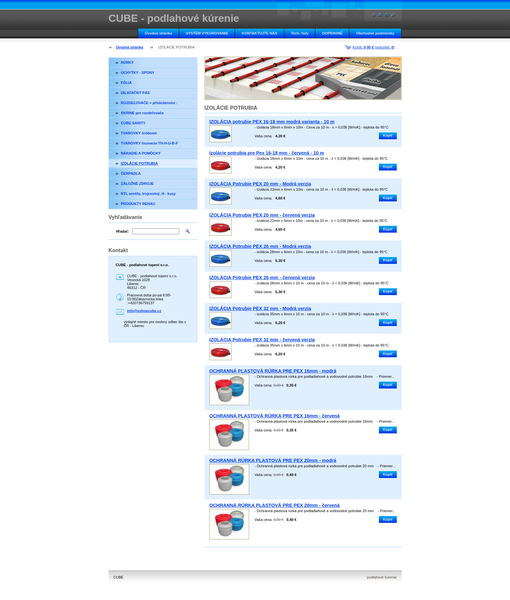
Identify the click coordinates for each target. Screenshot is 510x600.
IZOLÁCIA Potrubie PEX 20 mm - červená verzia (262, 215)
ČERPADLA (131, 173)
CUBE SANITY (133, 123)
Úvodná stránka (158, 33)
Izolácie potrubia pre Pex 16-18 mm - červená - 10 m (266, 153)
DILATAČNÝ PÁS (135, 93)
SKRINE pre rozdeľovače (142, 113)
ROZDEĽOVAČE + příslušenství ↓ (149, 103)
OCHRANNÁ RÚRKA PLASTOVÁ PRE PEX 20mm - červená (274, 505)
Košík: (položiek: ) (374, 47)
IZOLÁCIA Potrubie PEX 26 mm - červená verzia (262, 277)
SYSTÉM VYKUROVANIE (207, 33)
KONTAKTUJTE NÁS (259, 33)
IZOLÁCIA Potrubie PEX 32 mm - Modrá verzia (260, 308)
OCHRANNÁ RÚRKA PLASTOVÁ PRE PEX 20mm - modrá (272, 460)
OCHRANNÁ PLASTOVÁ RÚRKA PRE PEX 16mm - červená (274, 415)
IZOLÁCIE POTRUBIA (139, 163)
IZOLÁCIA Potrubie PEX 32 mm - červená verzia (262, 339)
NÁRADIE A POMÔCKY (141, 153)
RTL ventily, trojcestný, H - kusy (148, 194)
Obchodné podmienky (375, 33)
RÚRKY (127, 62)
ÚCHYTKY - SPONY (137, 73)
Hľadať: (122, 231)
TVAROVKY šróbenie (139, 133)
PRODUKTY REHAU (138, 204)
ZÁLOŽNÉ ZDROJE (137, 183)
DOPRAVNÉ (332, 33)
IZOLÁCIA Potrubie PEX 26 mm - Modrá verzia (260, 246)
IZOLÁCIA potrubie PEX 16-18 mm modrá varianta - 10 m (272, 121)
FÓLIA (126, 83)
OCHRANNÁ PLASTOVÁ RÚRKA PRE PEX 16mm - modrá (272, 371)
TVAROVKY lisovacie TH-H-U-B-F (149, 143)
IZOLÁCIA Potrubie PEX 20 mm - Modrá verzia (260, 183)
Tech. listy (300, 33)
